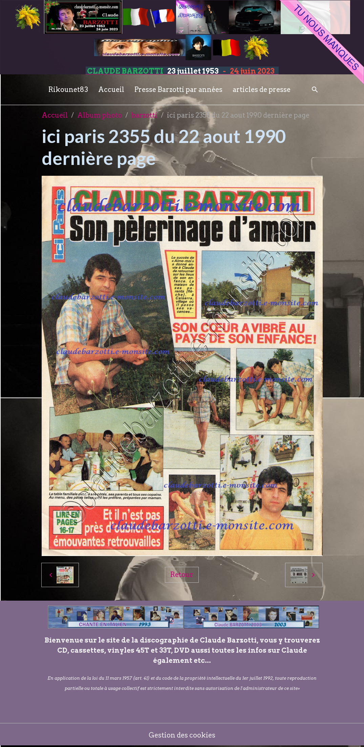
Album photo (99, 115)
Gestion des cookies (182, 735)
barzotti (144, 115)
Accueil (111, 90)
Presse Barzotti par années (178, 90)
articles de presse (262, 90)
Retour (181, 575)
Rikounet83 (68, 90)
